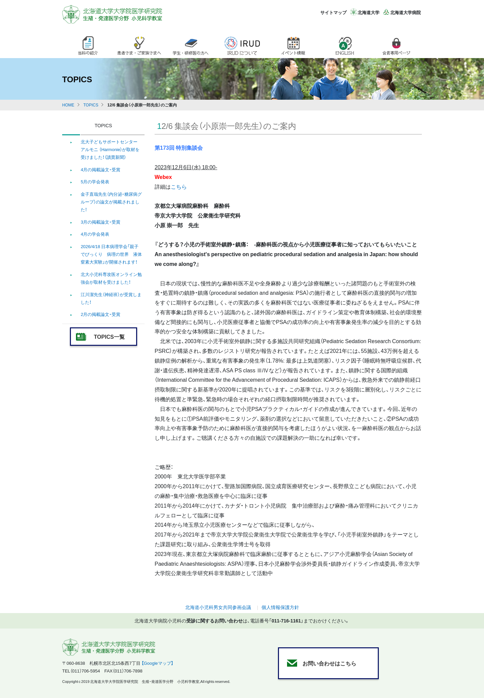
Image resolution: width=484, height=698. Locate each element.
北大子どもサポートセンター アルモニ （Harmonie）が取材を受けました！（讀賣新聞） (110, 149)
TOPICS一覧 (109, 336)
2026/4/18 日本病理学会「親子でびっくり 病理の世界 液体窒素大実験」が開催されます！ (111, 254)
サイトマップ (333, 12)
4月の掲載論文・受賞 (100, 169)
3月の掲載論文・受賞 (100, 222)
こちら (179, 186)
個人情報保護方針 (280, 607)
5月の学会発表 (95, 181)
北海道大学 (368, 12)
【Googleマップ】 (157, 663)
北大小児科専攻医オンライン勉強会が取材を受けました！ (111, 278)
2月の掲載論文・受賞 (100, 314)
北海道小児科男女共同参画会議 (218, 607)
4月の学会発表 (95, 234)
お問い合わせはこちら (329, 663)
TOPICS (90, 105)
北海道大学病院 (405, 12)
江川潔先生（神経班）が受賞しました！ (111, 298)
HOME (68, 105)
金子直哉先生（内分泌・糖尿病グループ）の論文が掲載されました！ (111, 202)
